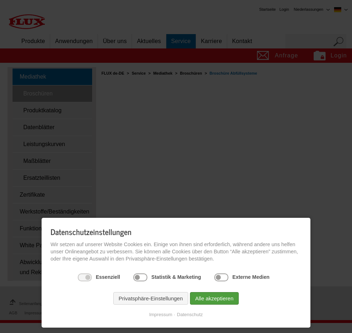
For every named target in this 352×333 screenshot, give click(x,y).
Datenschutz (190, 314)
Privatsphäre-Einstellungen (151, 298)
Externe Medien (250, 277)
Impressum (160, 314)
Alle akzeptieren (214, 298)
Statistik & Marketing (176, 277)
